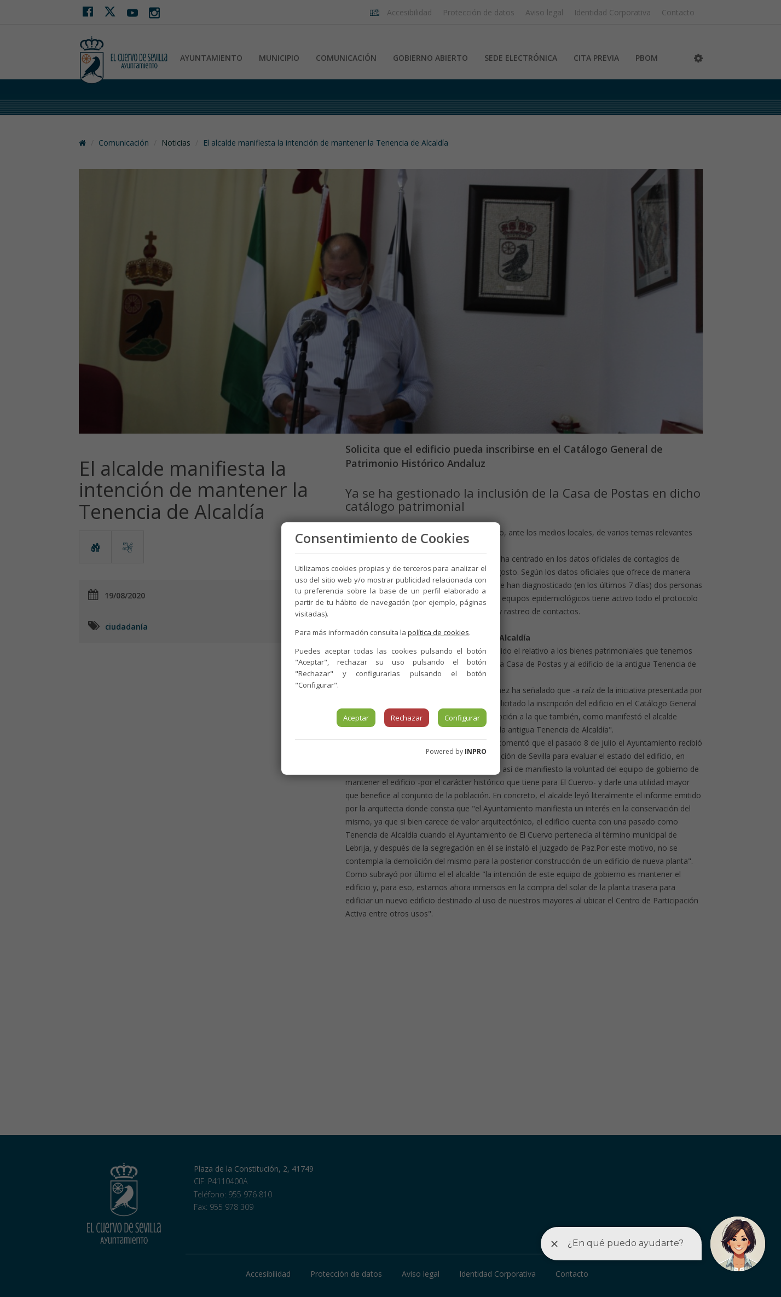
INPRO (476, 751)
